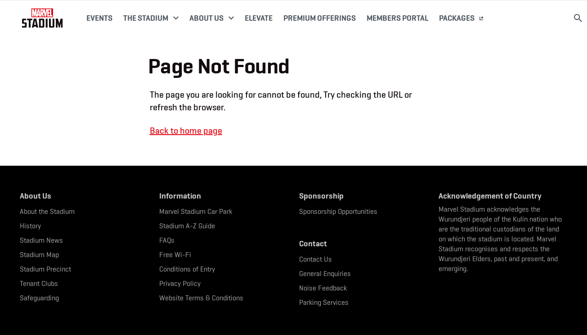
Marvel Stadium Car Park (195, 211)
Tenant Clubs (39, 283)
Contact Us (315, 259)
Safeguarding (39, 298)
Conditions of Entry (187, 269)
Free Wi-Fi (175, 254)
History (30, 226)
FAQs (167, 240)
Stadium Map (39, 254)
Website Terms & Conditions (201, 298)
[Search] (578, 18)
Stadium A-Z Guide (187, 226)
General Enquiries (325, 273)
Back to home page (186, 130)
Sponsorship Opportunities (338, 211)
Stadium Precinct (45, 269)
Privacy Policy (180, 283)
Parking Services (324, 302)
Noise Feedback (323, 288)
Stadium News (41, 240)
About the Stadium (47, 211)
